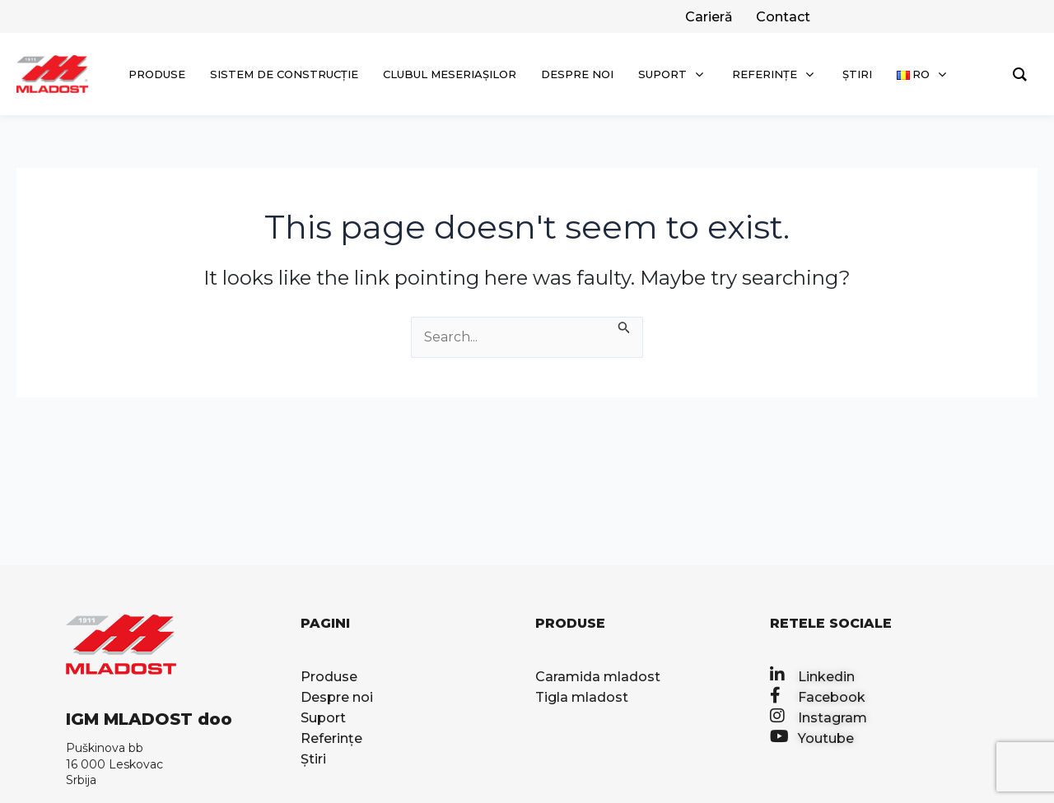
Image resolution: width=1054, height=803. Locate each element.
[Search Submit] (624, 327)
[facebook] (781, 17)
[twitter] (707, 17)
